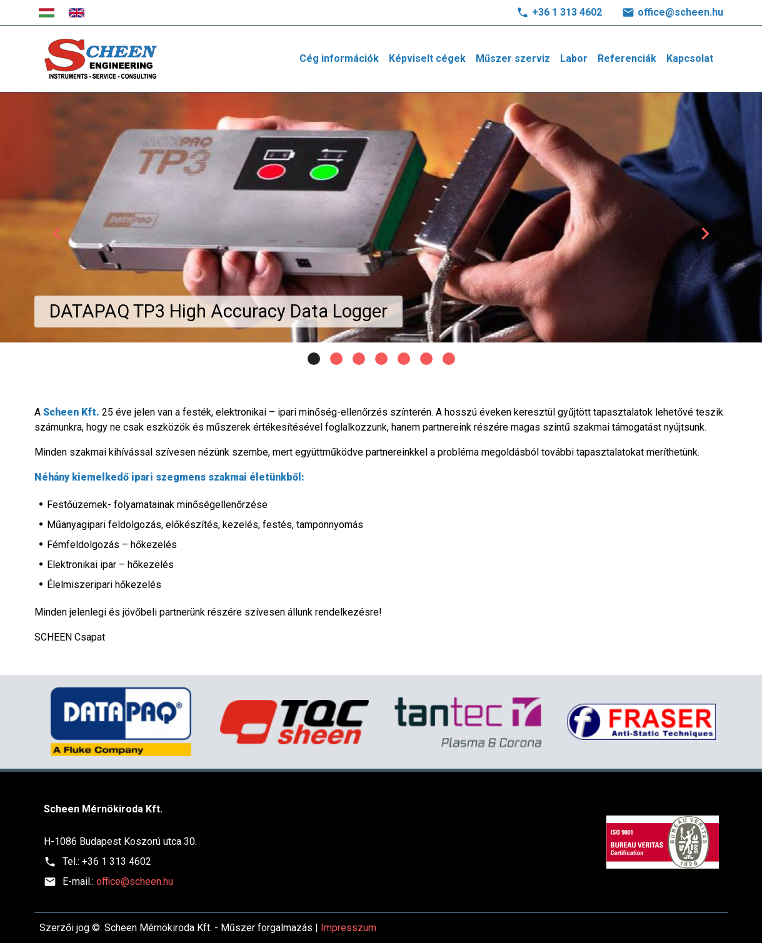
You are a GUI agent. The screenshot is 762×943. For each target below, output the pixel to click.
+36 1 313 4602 (567, 12)
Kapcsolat (689, 58)
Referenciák (627, 58)
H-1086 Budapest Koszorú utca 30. (120, 841)
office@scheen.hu (680, 12)
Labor (574, 58)
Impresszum (348, 928)
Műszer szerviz (513, 58)
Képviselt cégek (427, 58)
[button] (57, 233)
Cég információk (339, 58)
